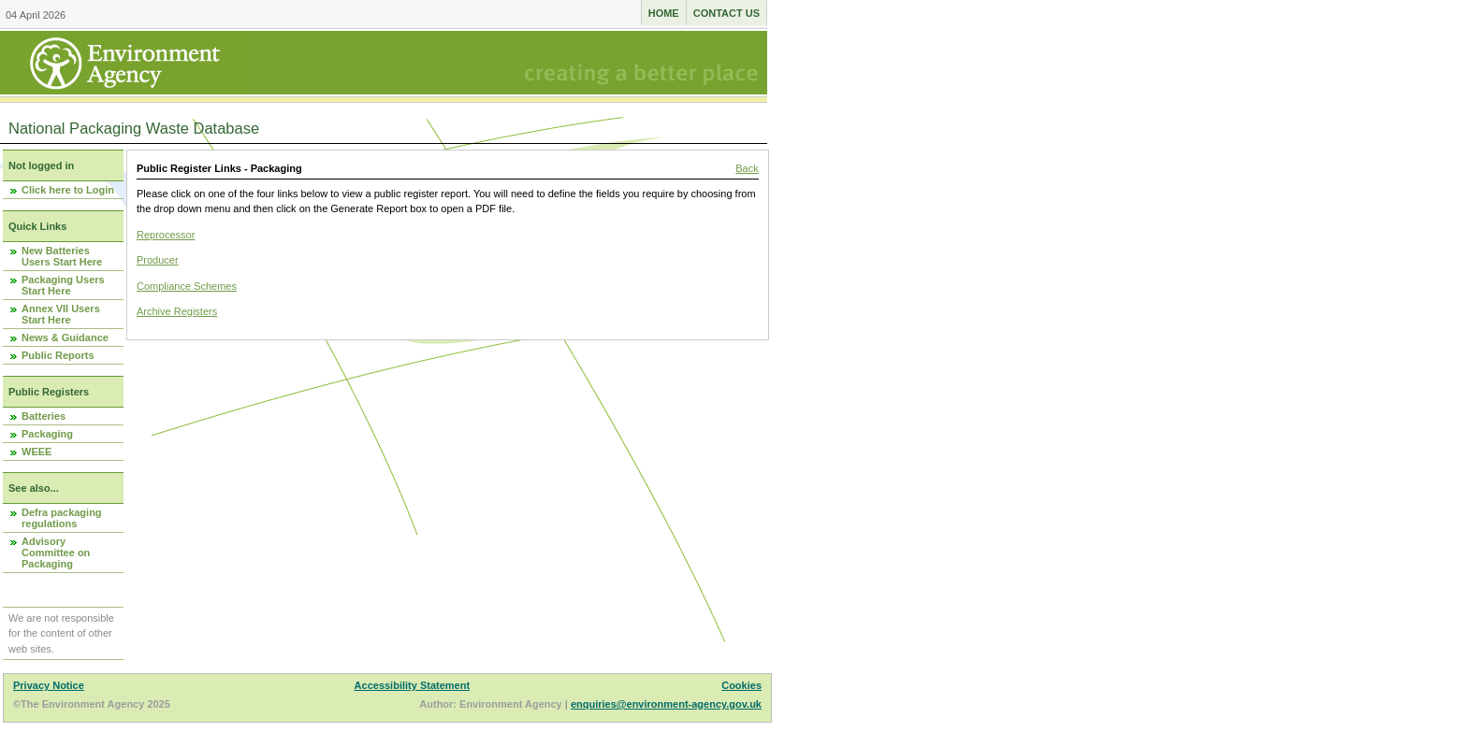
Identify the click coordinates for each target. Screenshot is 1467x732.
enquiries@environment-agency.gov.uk (666, 704)
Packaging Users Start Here (63, 285)
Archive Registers (177, 311)
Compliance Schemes (187, 286)
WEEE (36, 451)
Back (746, 168)
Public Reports (58, 355)
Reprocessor (166, 234)
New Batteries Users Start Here (62, 256)
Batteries (43, 416)
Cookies (741, 685)
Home (663, 13)
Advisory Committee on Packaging (56, 552)
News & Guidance (65, 337)
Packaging (47, 433)
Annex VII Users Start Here (61, 314)
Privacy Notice (48, 685)
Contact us (726, 13)
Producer (158, 260)
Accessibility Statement (413, 685)
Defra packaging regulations (62, 518)
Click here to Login (68, 189)
